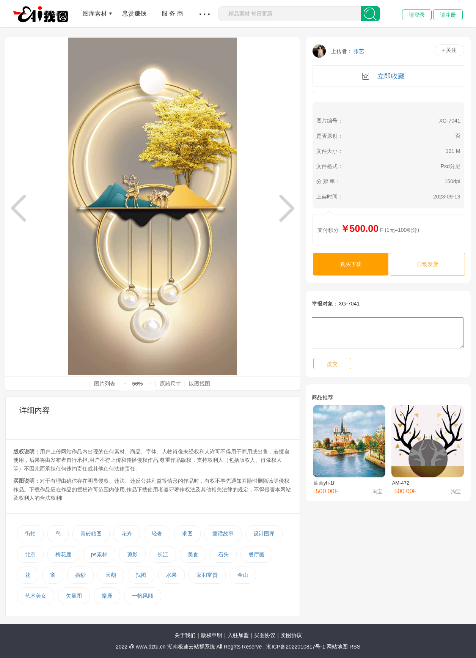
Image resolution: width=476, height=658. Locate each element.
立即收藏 (391, 76)
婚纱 (80, 575)
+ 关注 (449, 50)
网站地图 (337, 647)
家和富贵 (207, 575)
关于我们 (185, 635)
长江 (162, 554)
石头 (223, 554)
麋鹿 (107, 596)
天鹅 (110, 575)
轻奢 (157, 533)
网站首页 (55, 13)
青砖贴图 (91, 533)
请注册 (448, 15)
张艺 (358, 51)
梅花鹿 (63, 554)
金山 (242, 575)
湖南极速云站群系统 (192, 647)
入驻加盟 (238, 635)
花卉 (126, 533)
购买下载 (350, 264)
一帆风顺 (142, 596)
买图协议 (264, 635)
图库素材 (95, 13)
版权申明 (211, 635)
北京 (30, 554)
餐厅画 (256, 554)
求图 (187, 533)
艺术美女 (35, 596)
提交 (332, 364)
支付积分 (328, 230)
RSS (354, 647)
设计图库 (264, 533)
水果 (171, 575)
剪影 (132, 554)
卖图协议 (291, 635)
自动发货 (427, 264)
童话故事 (223, 533)
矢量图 (74, 596)
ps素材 (99, 554)
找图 (141, 575)
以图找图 (199, 384)
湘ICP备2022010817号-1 (295, 647)
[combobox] (290, 13)
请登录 (417, 15)
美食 (193, 554)
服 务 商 (172, 13)
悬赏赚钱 (134, 13)
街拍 (30, 533)
